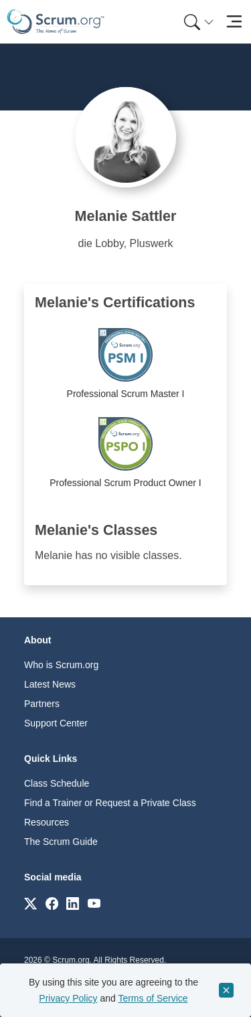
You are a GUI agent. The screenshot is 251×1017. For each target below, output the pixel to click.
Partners (42, 703)
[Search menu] (199, 21)
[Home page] (55, 21)
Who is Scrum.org (61, 664)
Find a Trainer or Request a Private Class (110, 802)
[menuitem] (197, 21)
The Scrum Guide (61, 841)
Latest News (50, 684)
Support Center (56, 723)
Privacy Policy (68, 998)
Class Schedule (56, 783)
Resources (46, 822)
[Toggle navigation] (234, 21)
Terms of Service (152, 998)
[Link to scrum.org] (30, 903)
